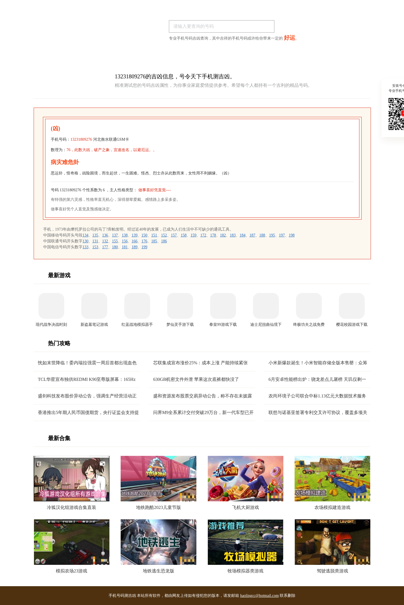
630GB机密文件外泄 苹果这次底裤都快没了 (196, 379)
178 (213, 235)
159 (193, 235)
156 (125, 241)
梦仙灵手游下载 (180, 324)
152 (164, 235)
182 (223, 235)
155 (115, 241)
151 (154, 235)
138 (125, 235)
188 (262, 235)
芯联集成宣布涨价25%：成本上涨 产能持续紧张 (200, 362)
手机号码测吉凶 (122, 595)
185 (154, 241)
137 (115, 235)
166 (134, 241)
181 (125, 247)
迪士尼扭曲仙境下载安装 (266, 324)
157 (174, 235)
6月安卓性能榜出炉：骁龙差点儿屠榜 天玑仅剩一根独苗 (317, 379)
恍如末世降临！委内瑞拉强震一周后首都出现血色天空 (87, 363)
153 (95, 247)
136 (105, 235)
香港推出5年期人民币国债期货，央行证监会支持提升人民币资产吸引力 (88, 412)
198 (292, 235)
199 (144, 247)
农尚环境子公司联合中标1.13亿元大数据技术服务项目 (317, 396)
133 (85, 247)
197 (282, 235)
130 (85, 241)
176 (144, 241)
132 (105, 241)
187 (252, 235)
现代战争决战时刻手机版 (51, 324)
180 (115, 247)
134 (85, 235)
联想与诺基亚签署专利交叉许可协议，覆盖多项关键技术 (317, 412)
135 (95, 235)
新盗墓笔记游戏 (94, 324)
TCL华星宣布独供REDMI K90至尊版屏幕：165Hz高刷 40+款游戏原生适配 (87, 379)
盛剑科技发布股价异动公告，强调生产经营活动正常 (87, 396)
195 (272, 235)
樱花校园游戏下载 (352, 324)
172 (203, 235)
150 (144, 235)
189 (134, 247)
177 (105, 247)
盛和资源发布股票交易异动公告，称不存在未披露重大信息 (202, 396)
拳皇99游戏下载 (223, 324)
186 (164, 241)
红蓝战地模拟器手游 (137, 324)
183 (233, 235)
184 (242, 235)
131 (95, 241)
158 (184, 235)
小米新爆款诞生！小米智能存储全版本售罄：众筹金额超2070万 (317, 363)
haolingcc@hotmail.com (259, 595)
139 (134, 235)
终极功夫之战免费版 (309, 324)
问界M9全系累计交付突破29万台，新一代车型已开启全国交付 (203, 412)
